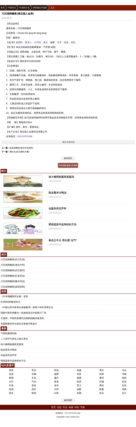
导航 (82, 407)
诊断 (79, 389)
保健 (79, 370)
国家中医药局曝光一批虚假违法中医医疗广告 (23, 313)
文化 (34, 378)
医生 (11, 393)
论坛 (124, 370)
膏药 (101, 378)
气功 (34, 381)
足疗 (124, 393)
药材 (101, 374)
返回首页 (68, 158)
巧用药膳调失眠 (9, 333)
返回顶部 (68, 400)
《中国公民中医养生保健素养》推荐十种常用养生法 (27, 307)
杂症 (34, 389)
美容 (34, 385)
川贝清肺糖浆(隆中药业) (13, 281)
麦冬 (45, 42)
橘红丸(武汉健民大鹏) (19, 152)
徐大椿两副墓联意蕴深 (61, 176)
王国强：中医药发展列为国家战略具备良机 (22, 318)
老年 (56, 385)
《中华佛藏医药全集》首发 (14, 296)
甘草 (59, 42)
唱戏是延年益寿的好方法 (62, 224)
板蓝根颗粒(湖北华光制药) (21, 148)
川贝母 (37, 42)
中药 (56, 389)
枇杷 (18, 42)
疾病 (11, 389)
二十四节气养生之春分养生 (14, 339)
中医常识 (12, 8)
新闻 (11, 378)
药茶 (79, 381)
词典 (124, 389)
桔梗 (66, 42)
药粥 (79, 393)
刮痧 (124, 378)
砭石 (101, 393)
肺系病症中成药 (40, 8)
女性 (124, 385)
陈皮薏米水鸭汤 (57, 192)
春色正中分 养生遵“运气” (63, 240)
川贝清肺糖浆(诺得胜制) (13, 287)
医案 (101, 389)
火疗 (11, 381)
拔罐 (79, 378)
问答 (56, 393)
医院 (34, 393)
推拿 (56, 381)
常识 (34, 370)
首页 (3, 8)
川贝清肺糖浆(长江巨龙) (13, 259)
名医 (79, 374)
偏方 (56, 378)
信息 (11, 374)
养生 (101, 370)
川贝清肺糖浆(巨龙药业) (13, 276)
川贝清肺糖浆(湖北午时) (13, 265)
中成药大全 (24, 8)
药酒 (101, 381)
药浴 (124, 381)
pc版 (78, 413)
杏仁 (29, 42)
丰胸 (34, 374)
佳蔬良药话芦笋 (57, 208)
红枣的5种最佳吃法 (10, 302)
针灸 (11, 385)
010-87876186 (25, 136)
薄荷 (73, 42)
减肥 (56, 374)
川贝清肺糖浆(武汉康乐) (13, 270)
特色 (56, 370)
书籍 (124, 374)
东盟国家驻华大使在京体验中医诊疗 (19, 323)
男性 (101, 385)
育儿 (79, 385)
